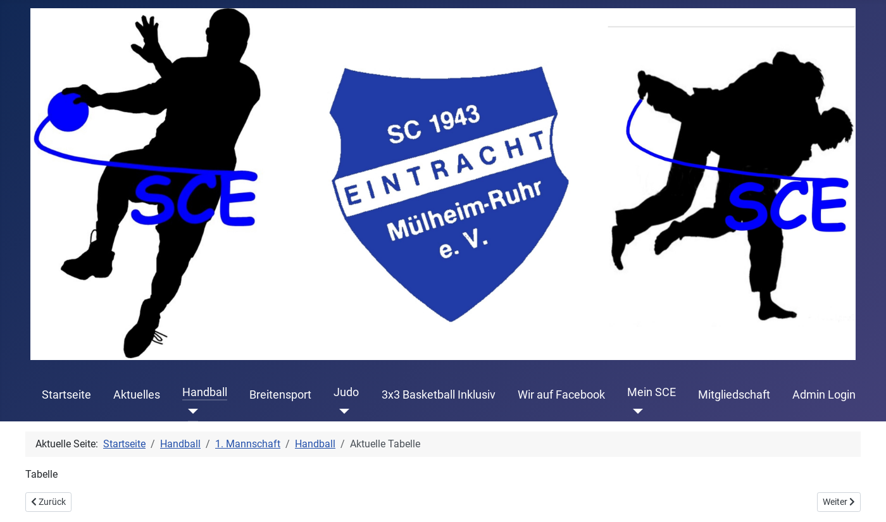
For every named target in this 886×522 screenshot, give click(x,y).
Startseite (66, 394)
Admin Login (824, 394)
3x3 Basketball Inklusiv (439, 394)
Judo (346, 392)
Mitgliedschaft (734, 394)
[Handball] (190, 411)
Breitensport (280, 394)
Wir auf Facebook (561, 394)
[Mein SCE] (635, 411)
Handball (204, 392)
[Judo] (341, 411)
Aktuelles (136, 394)
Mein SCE (651, 392)
